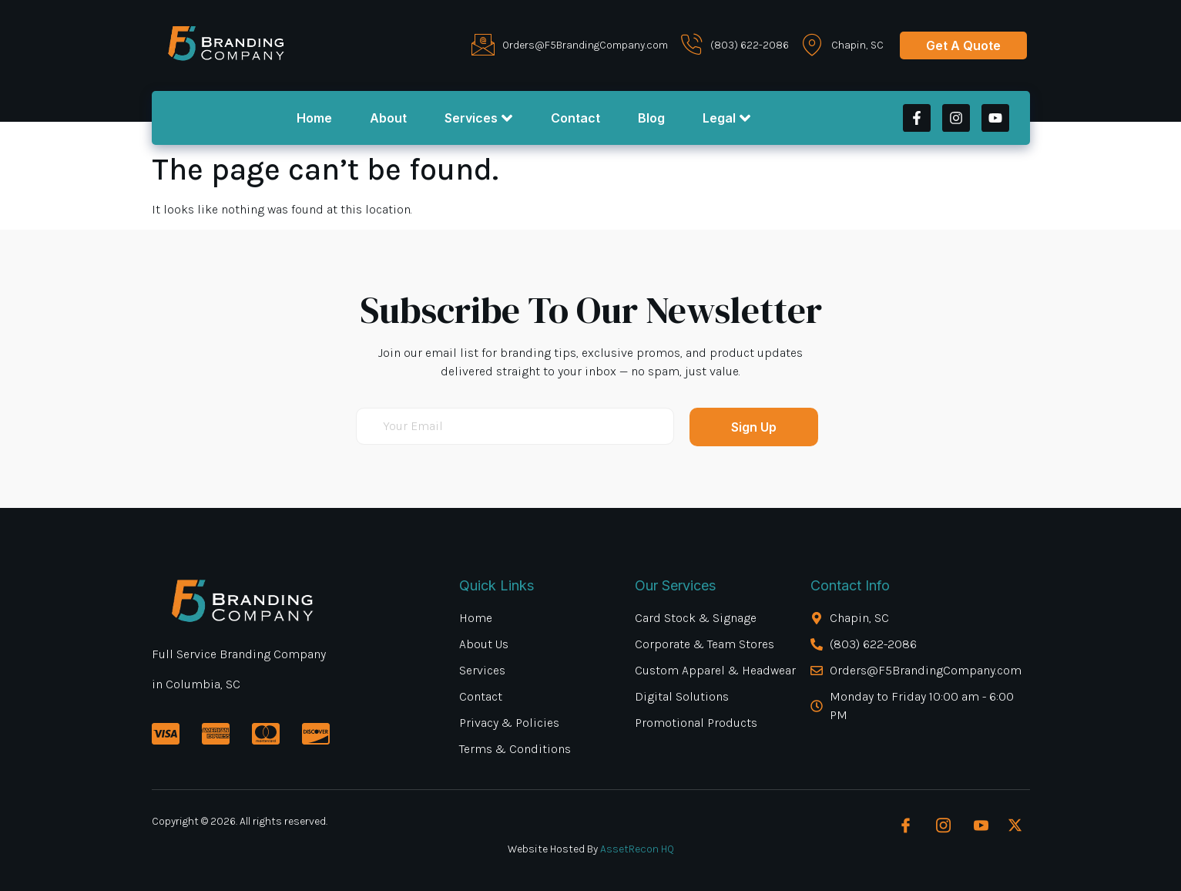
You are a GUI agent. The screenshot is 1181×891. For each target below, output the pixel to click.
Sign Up (754, 427)
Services (478, 117)
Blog (652, 118)
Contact (575, 118)
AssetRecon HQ (637, 849)
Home (312, 118)
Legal (728, 117)
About (387, 118)
